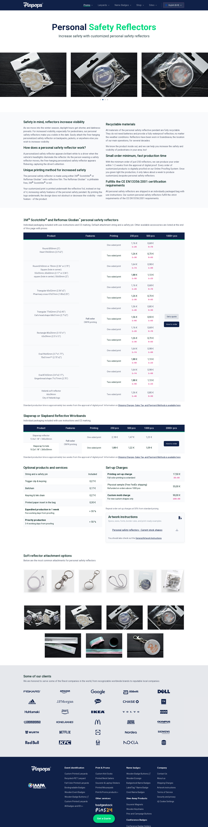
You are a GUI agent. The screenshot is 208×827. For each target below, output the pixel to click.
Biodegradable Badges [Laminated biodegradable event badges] (75, 787)
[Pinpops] (33, 5)
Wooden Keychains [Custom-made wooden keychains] (135, 809)
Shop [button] (139, 5)
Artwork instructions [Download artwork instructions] (166, 787)
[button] (100, 99)
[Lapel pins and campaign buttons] (109, 810)
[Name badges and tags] (109, 804)
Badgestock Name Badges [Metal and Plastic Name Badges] (138, 783)
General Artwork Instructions (149, 538)
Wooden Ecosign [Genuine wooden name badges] (133, 778)
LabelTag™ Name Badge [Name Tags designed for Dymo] (137, 787)
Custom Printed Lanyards (76, 774)
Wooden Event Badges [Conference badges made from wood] (75, 792)
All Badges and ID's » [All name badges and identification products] (74, 806)
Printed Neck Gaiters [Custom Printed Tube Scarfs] (104, 778)
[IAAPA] (42, 785)
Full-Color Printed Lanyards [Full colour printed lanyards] (77, 783)
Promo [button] (86, 5)
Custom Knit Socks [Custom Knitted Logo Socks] (104, 774)
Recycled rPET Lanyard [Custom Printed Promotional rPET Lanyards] (75, 778)
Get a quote (172, 317)
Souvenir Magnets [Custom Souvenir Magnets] (134, 804)
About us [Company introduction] (161, 778)
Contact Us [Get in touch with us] (162, 774)
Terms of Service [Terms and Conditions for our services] (165, 792)
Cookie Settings (165, 801)
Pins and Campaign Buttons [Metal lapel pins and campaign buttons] (139, 814)
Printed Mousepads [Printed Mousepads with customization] (104, 787)
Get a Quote (104, 818)
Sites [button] (151, 5)
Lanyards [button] (102, 5)
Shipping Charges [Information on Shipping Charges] (165, 783)
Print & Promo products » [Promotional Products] (106, 792)
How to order (171, 324)
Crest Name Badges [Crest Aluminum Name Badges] (135, 792)
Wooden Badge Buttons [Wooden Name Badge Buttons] (77, 797)
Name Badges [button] (122, 5)
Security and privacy (166, 797)
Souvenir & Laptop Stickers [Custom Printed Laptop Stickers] (107, 783)
